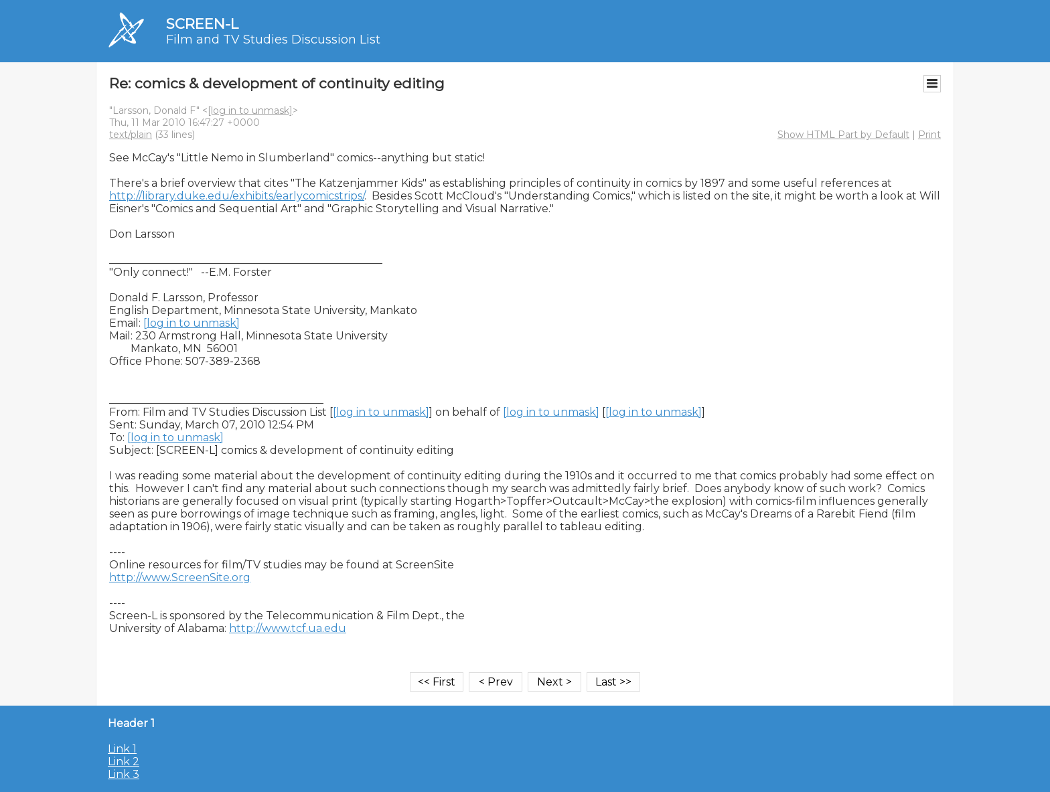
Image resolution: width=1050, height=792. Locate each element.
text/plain (130, 135)
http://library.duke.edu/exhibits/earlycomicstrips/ (236, 195)
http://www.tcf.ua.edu (287, 628)
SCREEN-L (202, 23)
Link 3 (123, 774)
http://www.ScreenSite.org (179, 577)
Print (929, 135)
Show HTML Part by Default (843, 135)
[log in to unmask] (250, 110)
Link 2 (123, 761)
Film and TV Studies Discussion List (273, 39)
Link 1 (122, 748)
